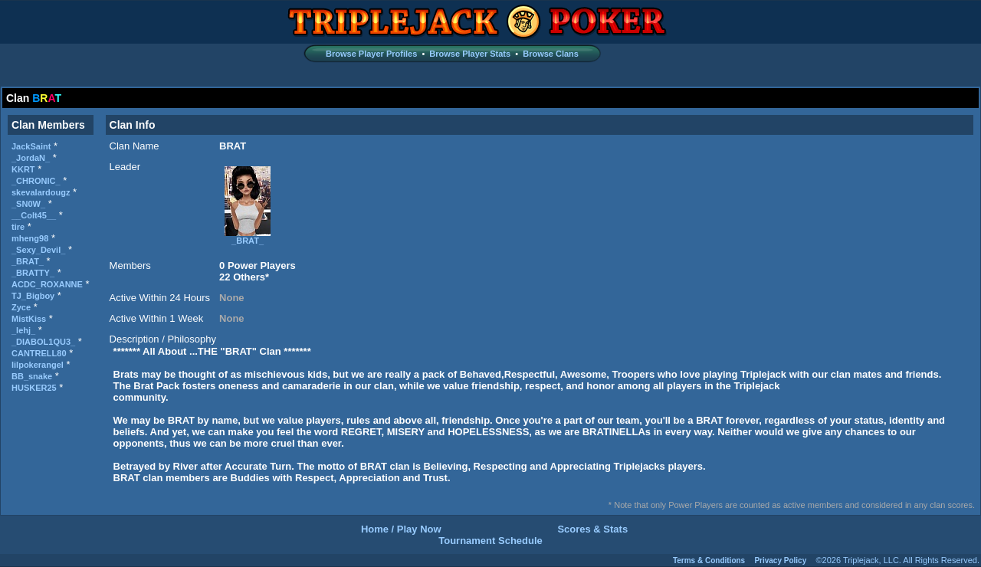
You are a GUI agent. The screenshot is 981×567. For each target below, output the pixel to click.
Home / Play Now (401, 529)
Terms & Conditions (709, 560)
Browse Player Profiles (371, 53)
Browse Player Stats (469, 53)
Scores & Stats (592, 529)
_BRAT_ (248, 236)
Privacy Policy (780, 560)
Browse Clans (551, 53)
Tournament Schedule (490, 540)
